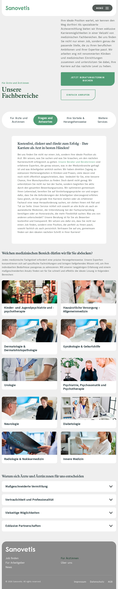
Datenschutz (97, 581)
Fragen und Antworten (45, 120)
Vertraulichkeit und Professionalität (29, 500)
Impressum (80, 581)
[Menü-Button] (102, 8)
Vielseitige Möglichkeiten (22, 513)
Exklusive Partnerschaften (23, 526)
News (9, 567)
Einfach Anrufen (78, 94)
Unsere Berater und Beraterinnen (76, 162)
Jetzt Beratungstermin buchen (88, 79)
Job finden (12, 558)
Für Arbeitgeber (15, 563)
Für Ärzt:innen (70, 558)
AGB (110, 581)
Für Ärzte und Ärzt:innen (19, 120)
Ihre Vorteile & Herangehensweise (74, 120)
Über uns (66, 563)
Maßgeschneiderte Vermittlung (26, 486)
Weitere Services (103, 120)
